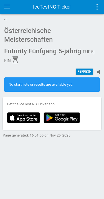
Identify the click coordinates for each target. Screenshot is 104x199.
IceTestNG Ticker (52, 7)
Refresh (84, 72)
